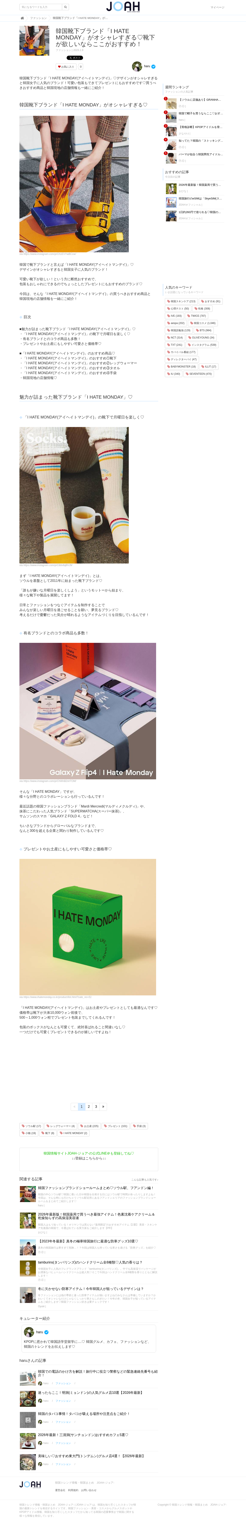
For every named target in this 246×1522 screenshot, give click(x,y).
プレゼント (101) (115, 1126)
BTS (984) (203, 330)
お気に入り (66, 66)
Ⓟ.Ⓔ (41, 1252)
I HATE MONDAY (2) (73, 1133)
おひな (42, 1232)
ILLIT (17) (208, 366)
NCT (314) (175, 337)
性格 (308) (202, 308)
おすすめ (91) (210, 301)
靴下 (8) (47, 1133)
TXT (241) (174, 344)
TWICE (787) (196, 315)
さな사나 (184, 133)
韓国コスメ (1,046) (203, 323)
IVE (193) (174, 315)
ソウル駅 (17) (31, 1126)
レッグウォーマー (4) (61, 1126)
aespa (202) (175, 323)
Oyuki (41, 1306)
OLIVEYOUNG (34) (201, 337)
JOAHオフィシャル (190, 204)
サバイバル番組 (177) (181, 352)
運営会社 (60, 1490)
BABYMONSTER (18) (181, 366)
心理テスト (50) (178, 308)
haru (141, 66)
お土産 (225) (89, 1126)
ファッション (63, 50)
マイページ (217, 7)
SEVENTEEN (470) (199, 373)
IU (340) (173, 373)
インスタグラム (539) (202, 344)
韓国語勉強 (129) (178, 330)
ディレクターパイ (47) (182, 359)
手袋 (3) (139, 1126)
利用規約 (73, 1490)
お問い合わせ (89, 1490)
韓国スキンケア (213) (181, 301)
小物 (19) (29, 1133)
